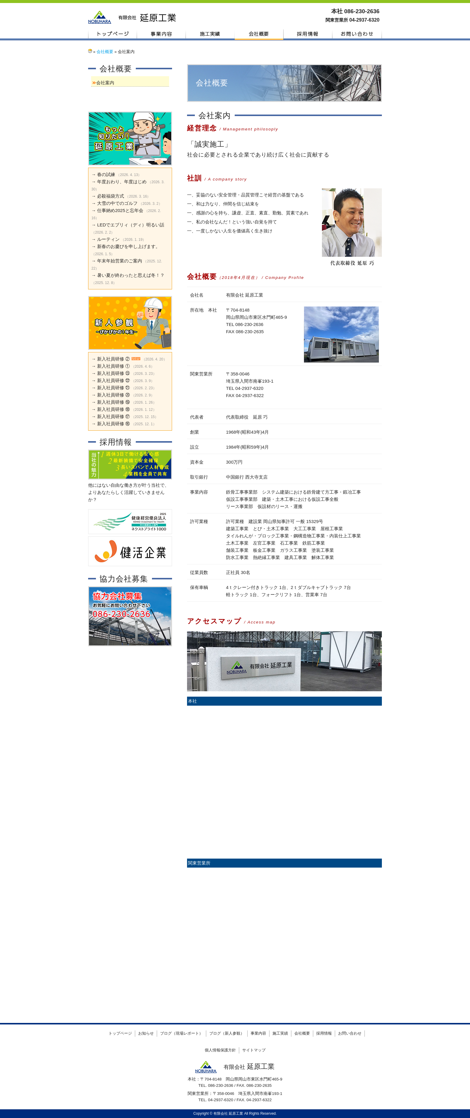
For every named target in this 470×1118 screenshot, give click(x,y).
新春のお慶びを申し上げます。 (128, 246)
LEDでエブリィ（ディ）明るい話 (130, 224)
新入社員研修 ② (113, 358)
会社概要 (259, 33)
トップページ (112, 33)
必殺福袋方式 (110, 196)
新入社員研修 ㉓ (113, 373)
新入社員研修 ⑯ (113, 423)
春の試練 (106, 174)
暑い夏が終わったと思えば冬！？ (131, 275)
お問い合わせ (357, 33)
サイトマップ (254, 1050)
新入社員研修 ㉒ (113, 380)
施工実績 (210, 33)
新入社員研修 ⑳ (113, 394)
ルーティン (108, 239)
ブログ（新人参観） (226, 1033)
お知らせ (146, 1033)
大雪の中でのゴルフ (117, 203)
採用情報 (308, 33)
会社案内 (105, 82)
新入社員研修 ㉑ (113, 387)
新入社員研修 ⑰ (113, 416)
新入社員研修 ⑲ (113, 402)
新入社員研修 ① (113, 366)
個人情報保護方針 (220, 1050)
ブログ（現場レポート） (181, 1033)
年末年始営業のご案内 (119, 260)
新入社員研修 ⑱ (113, 409)
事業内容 (161, 33)
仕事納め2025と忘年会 (120, 210)
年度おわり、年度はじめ (122, 181)
